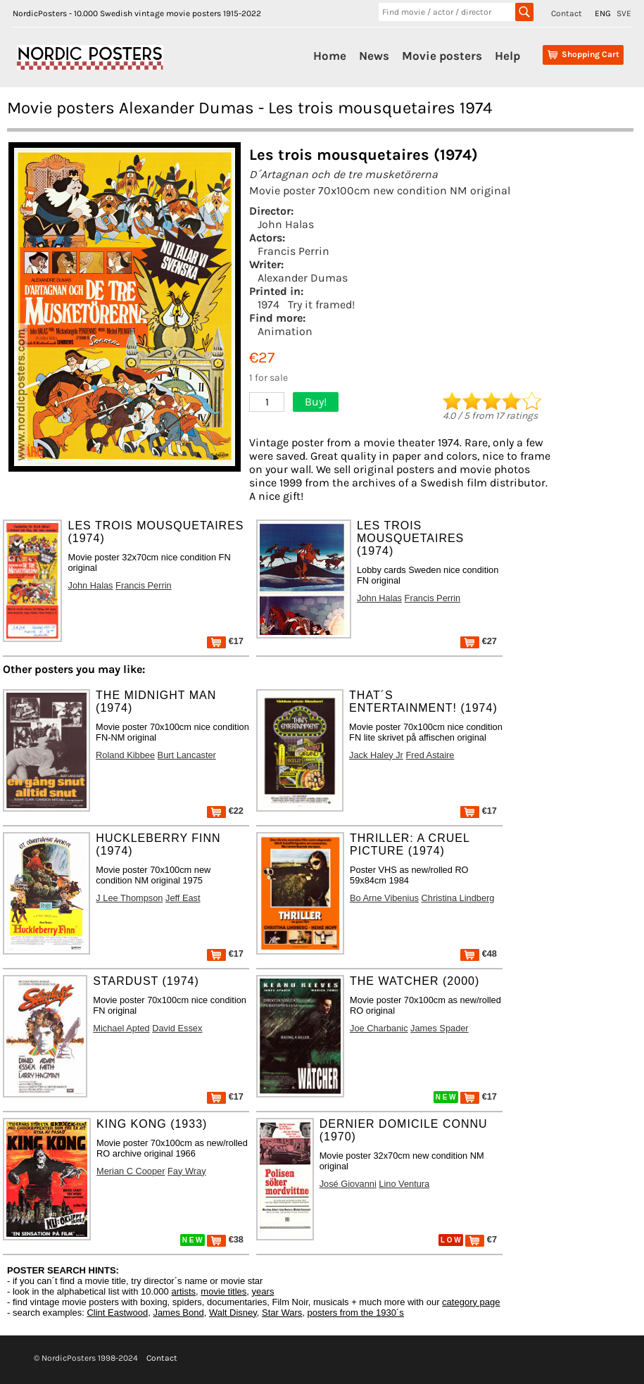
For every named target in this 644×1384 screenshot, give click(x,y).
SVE (624, 13)
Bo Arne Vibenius (384, 898)
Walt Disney (233, 1312)
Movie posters (442, 56)
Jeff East (183, 898)
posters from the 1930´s (356, 1312)
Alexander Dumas (303, 277)
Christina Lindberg (458, 898)
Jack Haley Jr (376, 755)
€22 (225, 810)
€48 (478, 953)
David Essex (177, 1028)
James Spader (439, 1028)
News (374, 56)
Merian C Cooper (130, 1171)
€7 (481, 1239)
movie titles (223, 1291)
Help (507, 56)
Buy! (316, 401)
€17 (225, 641)
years (263, 1291)
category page (471, 1302)
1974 (268, 304)
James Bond (178, 1312)
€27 (478, 641)
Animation (285, 331)
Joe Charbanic (379, 1028)
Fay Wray (187, 1171)
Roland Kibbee (125, 755)
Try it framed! (321, 304)
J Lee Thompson (129, 898)
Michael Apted (121, 1028)
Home (329, 56)
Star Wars (282, 1312)
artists (183, 1291)
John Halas (286, 224)
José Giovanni (348, 1183)
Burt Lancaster (187, 755)
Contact (566, 13)
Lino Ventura (404, 1183)
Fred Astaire (429, 755)
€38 (225, 1239)
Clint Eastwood (117, 1312)
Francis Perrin (293, 251)
